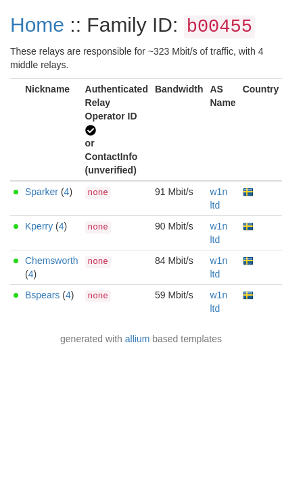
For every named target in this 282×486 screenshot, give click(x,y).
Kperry (39, 226)
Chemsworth (51, 260)
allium (137, 338)
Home (37, 25)
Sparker (41, 191)
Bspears (42, 295)
